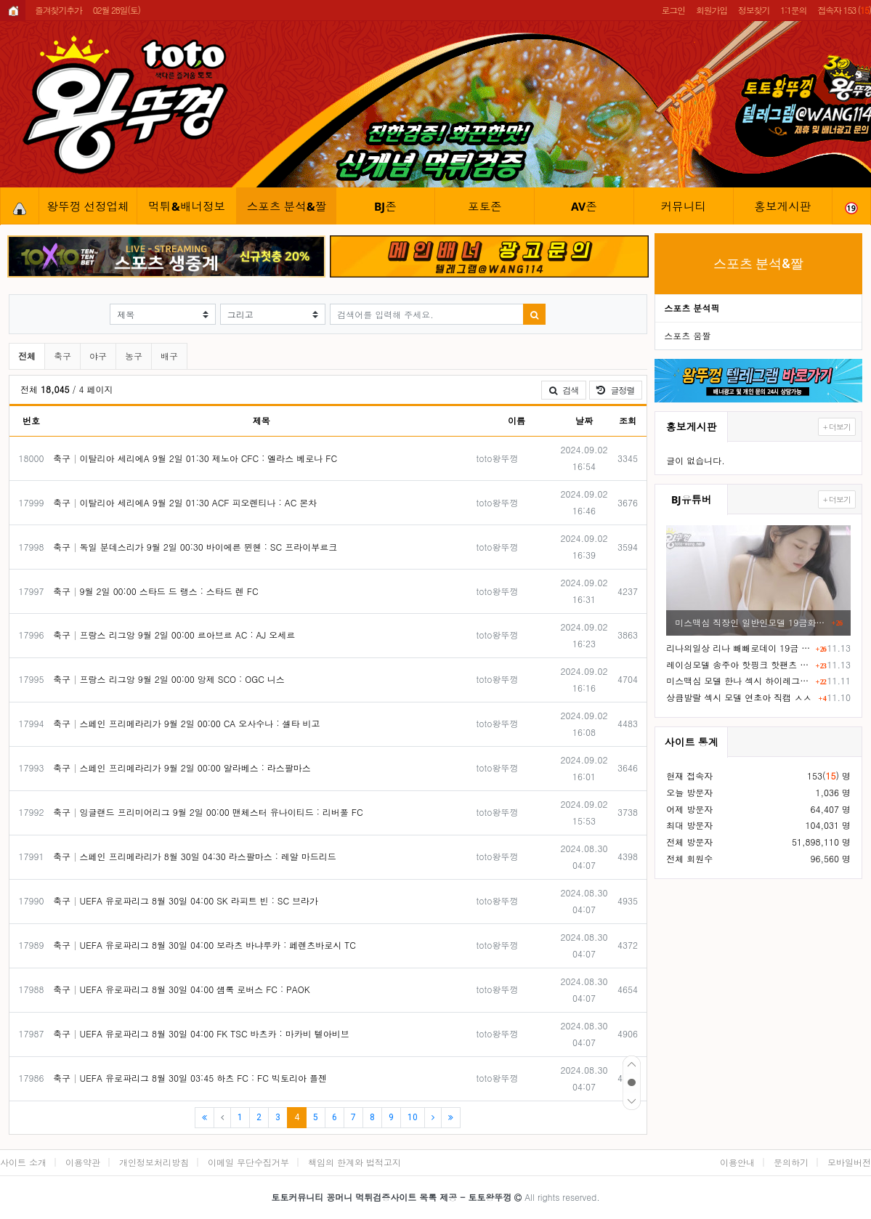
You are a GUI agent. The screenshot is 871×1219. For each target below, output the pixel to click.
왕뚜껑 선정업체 (88, 206)
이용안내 (737, 1162)
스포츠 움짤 (687, 335)
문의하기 (791, 1162)
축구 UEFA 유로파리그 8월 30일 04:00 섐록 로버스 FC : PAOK (181, 989)
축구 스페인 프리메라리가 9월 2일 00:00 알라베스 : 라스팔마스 (182, 767)
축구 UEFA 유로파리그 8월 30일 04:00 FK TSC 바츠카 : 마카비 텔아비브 (201, 1033)
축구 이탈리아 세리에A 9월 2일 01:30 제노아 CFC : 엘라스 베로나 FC (195, 458)
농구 (133, 355)
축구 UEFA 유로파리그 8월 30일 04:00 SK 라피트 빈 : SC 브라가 (185, 900)
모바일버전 (849, 1162)
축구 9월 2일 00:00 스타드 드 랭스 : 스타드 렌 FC (156, 591)
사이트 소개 (23, 1162)
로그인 (672, 10)
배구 (169, 355)
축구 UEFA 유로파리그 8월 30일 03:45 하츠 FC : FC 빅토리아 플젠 (190, 1078)
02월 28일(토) (116, 10)
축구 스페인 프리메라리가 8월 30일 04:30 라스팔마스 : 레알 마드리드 (194, 856)
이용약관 (82, 1162)
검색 (563, 390)
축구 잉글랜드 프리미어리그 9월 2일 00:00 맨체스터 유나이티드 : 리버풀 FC (208, 812)
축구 (62, 355)
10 (413, 1117)
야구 (98, 355)
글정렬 (619, 389)
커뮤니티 (682, 206)
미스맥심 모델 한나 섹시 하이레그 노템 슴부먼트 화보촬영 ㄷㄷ (738, 680)
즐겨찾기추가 (58, 10)
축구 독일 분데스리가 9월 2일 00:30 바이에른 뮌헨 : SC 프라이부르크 (195, 546)
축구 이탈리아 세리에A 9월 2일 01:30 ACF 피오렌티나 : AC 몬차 (185, 502)
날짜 (584, 420)
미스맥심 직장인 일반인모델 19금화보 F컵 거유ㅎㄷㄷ (751, 622)
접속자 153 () (844, 10)
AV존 (584, 206)
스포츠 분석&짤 (287, 206)
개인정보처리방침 (154, 1162)
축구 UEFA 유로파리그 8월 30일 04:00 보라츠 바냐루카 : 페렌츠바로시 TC (204, 945)
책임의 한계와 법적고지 (354, 1162)
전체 (27, 355)
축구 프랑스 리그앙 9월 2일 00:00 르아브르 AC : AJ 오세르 (174, 634)
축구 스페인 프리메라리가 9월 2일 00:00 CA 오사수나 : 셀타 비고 (186, 723)
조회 (627, 420)
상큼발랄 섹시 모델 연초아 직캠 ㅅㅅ (738, 697)
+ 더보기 (837, 426)
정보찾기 (753, 10)
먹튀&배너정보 (187, 206)
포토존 (485, 206)
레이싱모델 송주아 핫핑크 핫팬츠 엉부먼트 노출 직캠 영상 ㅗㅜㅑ (738, 664)
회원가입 (711, 10)
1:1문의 (793, 10)
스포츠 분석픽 (691, 307)
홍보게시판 (782, 206)
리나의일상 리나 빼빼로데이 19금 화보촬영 (738, 647)
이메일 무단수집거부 (248, 1162)
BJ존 (385, 206)
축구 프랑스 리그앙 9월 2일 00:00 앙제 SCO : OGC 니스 (169, 679)
